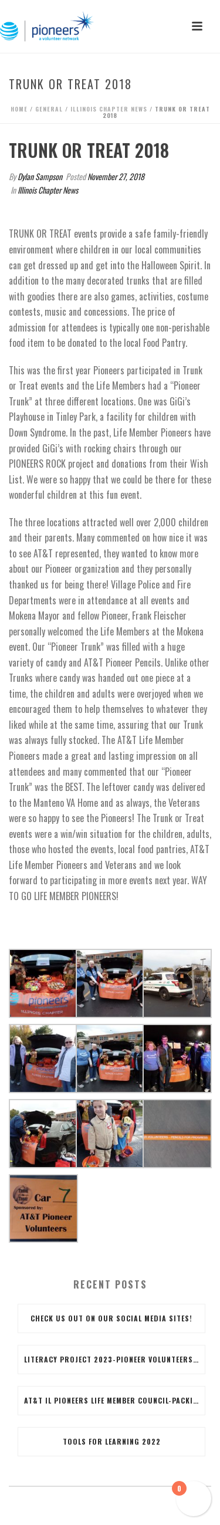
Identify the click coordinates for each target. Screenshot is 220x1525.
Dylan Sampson (40, 176)
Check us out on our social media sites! (111, 1318)
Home (19, 108)
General (49, 108)
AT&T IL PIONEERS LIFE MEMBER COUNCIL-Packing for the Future (114, 1400)
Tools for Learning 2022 (112, 1441)
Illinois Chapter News (108, 108)
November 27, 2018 (115, 176)
